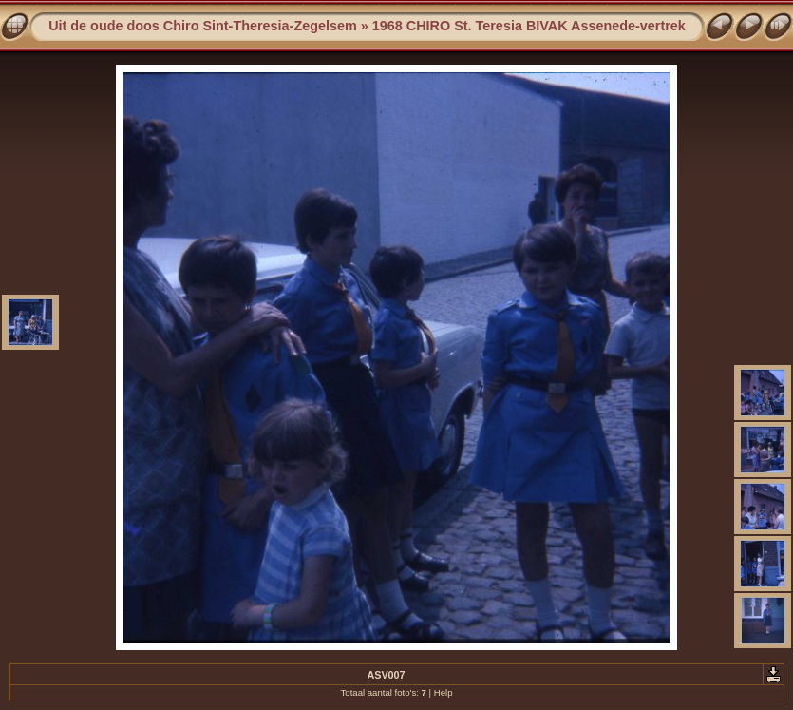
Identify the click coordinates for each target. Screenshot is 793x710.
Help (443, 692)
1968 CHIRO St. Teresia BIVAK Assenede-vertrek (529, 25)
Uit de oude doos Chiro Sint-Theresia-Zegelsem (202, 25)
